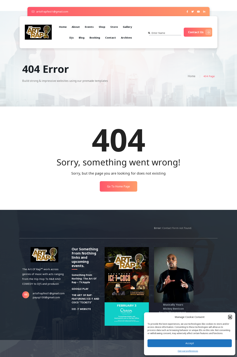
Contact (110, 37)
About (76, 26)
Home (63, 26)
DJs (71, 37)
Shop (102, 26)
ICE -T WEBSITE (81, 309)
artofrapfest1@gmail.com (50, 11)
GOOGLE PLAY (80, 288)
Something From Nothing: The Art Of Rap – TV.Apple (84, 278)
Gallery (127, 26)
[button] (230, 317)
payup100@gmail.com (46, 297)
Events (89, 26)
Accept (189, 343)
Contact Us (199, 32)
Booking (95, 37)
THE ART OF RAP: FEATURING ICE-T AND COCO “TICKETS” (85, 298)
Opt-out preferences (188, 351)
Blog (81, 37)
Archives (126, 37)
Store (114, 26)
